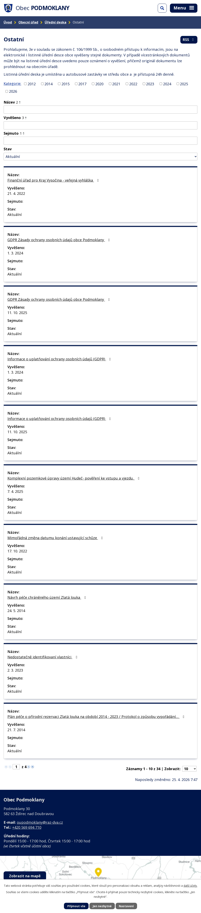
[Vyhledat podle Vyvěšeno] (100, 125)
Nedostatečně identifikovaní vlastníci (43, 657)
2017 (82, 83)
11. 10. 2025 (17, 312)
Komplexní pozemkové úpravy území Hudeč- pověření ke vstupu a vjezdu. (74, 478)
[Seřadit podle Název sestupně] (20, 103)
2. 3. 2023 (15, 670)
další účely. (190, 886)
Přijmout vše (76, 906)
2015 (66, 83)
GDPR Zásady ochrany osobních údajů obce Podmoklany (59, 239)
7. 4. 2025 (15, 491)
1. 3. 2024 (15, 253)
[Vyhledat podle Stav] (100, 157)
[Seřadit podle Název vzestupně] (20, 102)
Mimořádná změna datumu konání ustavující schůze (55, 537)
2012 (32, 83)
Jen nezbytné (102, 906)
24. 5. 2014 (16, 610)
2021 (116, 83)
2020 (99, 83)
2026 (13, 91)
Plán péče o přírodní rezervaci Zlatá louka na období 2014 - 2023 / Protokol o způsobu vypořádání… (96, 716)
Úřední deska (55, 22)
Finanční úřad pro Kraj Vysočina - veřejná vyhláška (53, 180)
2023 (150, 83)
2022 (133, 83)
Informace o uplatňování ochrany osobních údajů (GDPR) (59, 359)
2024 (167, 83)
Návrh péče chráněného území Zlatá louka (47, 597)
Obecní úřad (28, 22)
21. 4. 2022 (16, 193)
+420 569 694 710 (26, 827)
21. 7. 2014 (16, 729)
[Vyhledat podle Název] (100, 110)
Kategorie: (12, 83)
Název (11, 102)
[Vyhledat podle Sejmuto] (100, 141)
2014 (48, 83)
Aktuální (14, 214)
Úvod (8, 22)
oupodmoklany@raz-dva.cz (40, 822)
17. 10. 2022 (17, 551)
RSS (189, 39)
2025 (184, 83)
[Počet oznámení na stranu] (189, 769)
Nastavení (126, 906)
